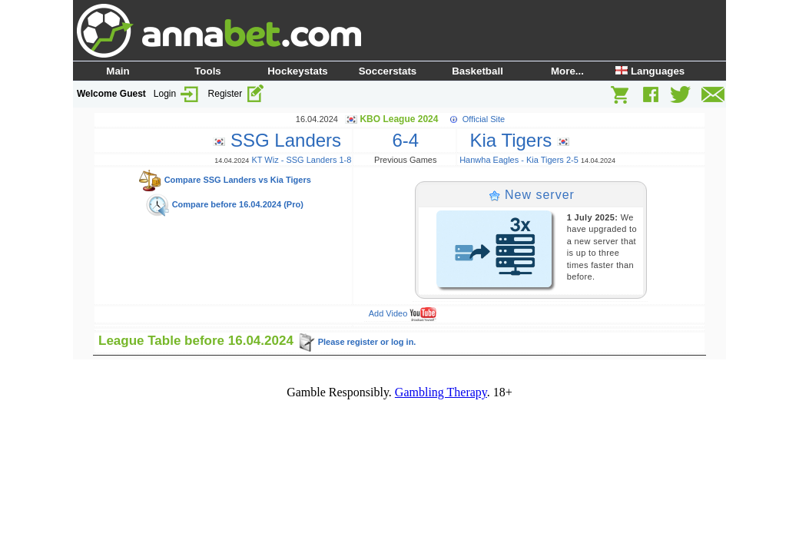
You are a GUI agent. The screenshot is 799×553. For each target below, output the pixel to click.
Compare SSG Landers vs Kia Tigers (224, 179)
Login (177, 93)
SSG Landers (282, 140)
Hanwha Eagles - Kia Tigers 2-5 (519, 159)
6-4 (405, 140)
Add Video (403, 313)
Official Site (483, 119)
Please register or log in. (356, 341)
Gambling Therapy (441, 392)
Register (236, 93)
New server (532, 194)
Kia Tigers (514, 140)
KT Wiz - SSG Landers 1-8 (301, 159)
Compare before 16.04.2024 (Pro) (224, 204)
